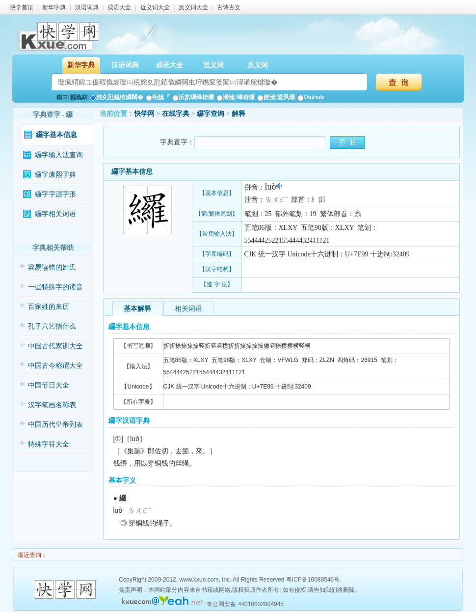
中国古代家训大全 (55, 346)
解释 (238, 113)
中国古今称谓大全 (55, 365)
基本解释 (137, 308)
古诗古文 (228, 7)
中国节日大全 (48, 385)
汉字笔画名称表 (52, 405)
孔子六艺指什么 (52, 326)
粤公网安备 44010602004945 (245, 604)
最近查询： (31, 555)
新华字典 (54, 7)
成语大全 (119, 7)
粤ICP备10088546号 (313, 579)
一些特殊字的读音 (55, 287)
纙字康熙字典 (55, 174)
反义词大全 (193, 7)
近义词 (213, 65)
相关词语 (188, 308)
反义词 (257, 65)
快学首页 (21, 7)
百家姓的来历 (48, 306)
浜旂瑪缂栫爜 (193, 97)
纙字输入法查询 (59, 155)
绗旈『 (158, 97)
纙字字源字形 (55, 194)
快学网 (144, 113)
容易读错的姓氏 (52, 267)
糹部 (318, 199)
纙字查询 (210, 113)
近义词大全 (155, 7)
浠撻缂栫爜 (235, 97)
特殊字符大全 (48, 444)
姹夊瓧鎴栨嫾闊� (116, 97)
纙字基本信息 (56, 135)
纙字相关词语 (55, 214)
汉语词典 (87, 7)
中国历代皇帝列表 (55, 424)
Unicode (310, 97)
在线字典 (175, 113)
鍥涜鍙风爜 (276, 97)
